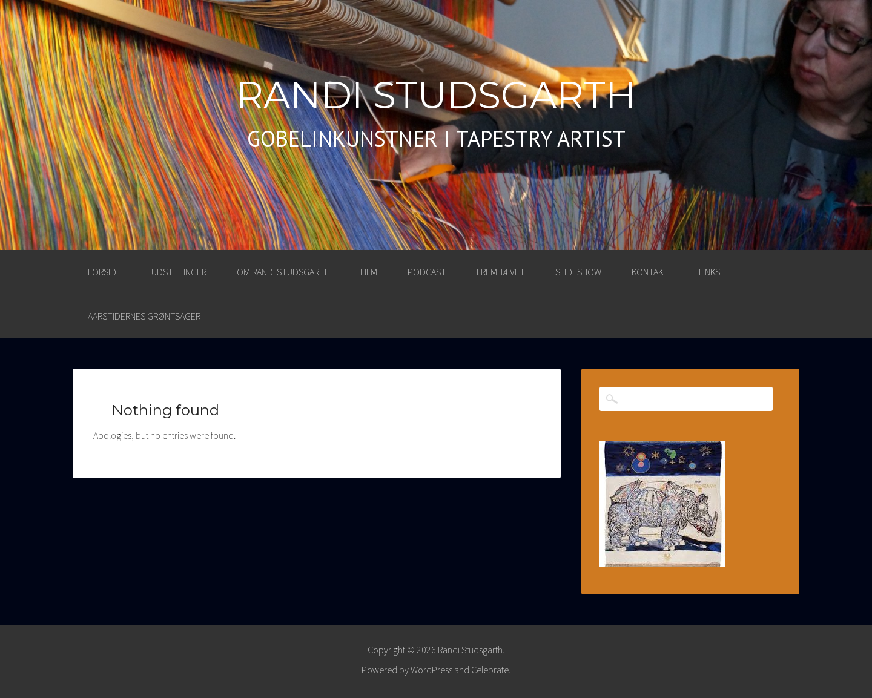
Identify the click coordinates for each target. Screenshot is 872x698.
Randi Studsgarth (436, 95)
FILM (368, 272)
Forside (104, 272)
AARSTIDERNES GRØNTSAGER (144, 316)
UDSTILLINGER (178, 272)
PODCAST (427, 272)
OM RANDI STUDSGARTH (283, 272)
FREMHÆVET (501, 272)
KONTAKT (650, 272)
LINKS (709, 272)
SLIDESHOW (578, 272)
